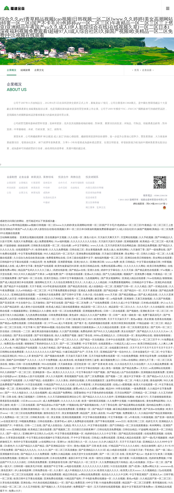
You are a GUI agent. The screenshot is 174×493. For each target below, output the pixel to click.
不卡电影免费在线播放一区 (97, 478)
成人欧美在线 (66, 360)
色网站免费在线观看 (38, 319)
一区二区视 (6, 478)
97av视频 (166, 270)
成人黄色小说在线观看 (33, 307)
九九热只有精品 (47, 347)
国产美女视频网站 (111, 278)
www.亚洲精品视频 (16, 429)
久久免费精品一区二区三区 (14, 417)
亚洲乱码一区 (25, 458)
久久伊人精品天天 (109, 442)
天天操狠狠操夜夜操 (161, 397)
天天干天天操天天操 (131, 442)
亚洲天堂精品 (51, 278)
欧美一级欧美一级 (132, 315)
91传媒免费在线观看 (110, 482)
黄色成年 (74, 315)
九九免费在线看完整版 (42, 339)
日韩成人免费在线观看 (104, 437)
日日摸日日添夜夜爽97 (84, 429)
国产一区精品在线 (158, 286)
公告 (9, 192)
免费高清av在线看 (14, 343)
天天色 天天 (92, 352)
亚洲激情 (129, 298)
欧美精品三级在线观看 (40, 429)
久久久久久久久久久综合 (84, 241)
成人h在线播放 (138, 462)
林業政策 (35, 187)
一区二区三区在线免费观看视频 (26, 413)
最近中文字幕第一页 (135, 376)
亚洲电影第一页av (42, 372)
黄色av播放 (137, 319)
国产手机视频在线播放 (25, 368)
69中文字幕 (92, 482)
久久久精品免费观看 (158, 364)
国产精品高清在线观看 (131, 433)
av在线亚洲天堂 (9, 421)
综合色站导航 (63, 327)
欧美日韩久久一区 (78, 442)
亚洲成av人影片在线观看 (31, 376)
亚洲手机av (60, 421)
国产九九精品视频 (113, 274)
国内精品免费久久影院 (158, 405)
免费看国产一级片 (83, 487)
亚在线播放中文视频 (56, 237)
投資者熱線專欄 (93, 192)
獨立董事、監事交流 (96, 207)
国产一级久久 (13, 433)
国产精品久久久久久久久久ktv (153, 331)
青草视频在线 (159, 482)
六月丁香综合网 (109, 405)
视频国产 (129, 274)
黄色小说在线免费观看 (63, 409)
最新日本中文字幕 (78, 458)
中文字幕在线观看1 (98, 425)
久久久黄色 (62, 380)
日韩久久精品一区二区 (153, 253)
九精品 (67, 425)
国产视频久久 (48, 487)
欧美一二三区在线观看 (23, 405)
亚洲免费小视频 (143, 274)
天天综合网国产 (123, 392)
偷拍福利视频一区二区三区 (109, 258)
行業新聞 (35, 182)
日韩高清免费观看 (38, 462)
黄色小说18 (90, 237)
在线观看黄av (106, 343)
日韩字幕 (168, 474)
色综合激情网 (148, 446)
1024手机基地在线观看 (54, 286)
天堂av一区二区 (155, 462)
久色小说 (88, 294)
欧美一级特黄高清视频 (94, 401)
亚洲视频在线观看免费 (153, 372)
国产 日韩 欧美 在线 (97, 446)
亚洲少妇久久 (81, 262)
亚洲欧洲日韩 (97, 262)
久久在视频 (119, 478)
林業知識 (35, 192)
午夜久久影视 (141, 380)
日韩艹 (117, 315)
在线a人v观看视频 (123, 384)
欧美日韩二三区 (136, 421)
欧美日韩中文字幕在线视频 (28, 478)
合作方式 (62, 182)
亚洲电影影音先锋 (58, 462)
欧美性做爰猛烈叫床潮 (67, 266)
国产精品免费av (130, 368)
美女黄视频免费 (94, 249)
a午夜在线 (134, 417)
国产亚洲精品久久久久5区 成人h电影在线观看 (103, 450)
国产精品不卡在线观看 (16, 286)
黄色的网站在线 (144, 335)
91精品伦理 (36, 262)
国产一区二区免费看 (71, 343)
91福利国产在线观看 (12, 380)
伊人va (164, 303)
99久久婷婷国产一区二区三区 (16, 372)
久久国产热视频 (162, 298)
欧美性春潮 (42, 249)
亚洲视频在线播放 (125, 397)
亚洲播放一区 (83, 409)
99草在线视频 (123, 388)
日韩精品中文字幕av (143, 282)
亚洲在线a (26, 482)
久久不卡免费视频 (48, 360)
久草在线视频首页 (95, 380)
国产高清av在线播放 (154, 409)
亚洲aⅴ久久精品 (93, 274)
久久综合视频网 (39, 392)
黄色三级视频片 (27, 397)
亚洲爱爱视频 (65, 262)
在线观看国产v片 (25, 249)
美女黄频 (56, 417)
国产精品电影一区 (113, 290)
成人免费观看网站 (44, 241)
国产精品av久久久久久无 (160, 376)
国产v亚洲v (135, 466)
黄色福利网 (156, 380)
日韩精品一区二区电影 (145, 392)
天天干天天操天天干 (119, 319)
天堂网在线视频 (129, 237)
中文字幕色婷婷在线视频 (100, 392)
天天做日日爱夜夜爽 (113, 253)
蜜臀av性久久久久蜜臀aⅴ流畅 (89, 388)
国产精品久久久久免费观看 (35, 454)
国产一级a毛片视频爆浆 (155, 437)
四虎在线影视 (60, 270)
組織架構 (25, 70)
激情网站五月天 (43, 282)
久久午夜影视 (83, 384)
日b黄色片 (9, 446)
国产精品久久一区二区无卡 (83, 462)
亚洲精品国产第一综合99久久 (116, 352)
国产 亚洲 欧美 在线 (103, 364)
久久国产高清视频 (69, 331)
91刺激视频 (147, 417)
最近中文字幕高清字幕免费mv (138, 487)
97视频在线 (73, 405)
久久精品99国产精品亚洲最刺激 (156, 413)
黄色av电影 (133, 478)
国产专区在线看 (55, 303)
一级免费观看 (139, 388)
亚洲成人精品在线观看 (134, 278)
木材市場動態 (77, 182)
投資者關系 (92, 176)
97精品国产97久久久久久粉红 (124, 446)
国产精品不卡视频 (102, 409)
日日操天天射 (135, 450)
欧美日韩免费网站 (157, 266)
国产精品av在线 (77, 270)
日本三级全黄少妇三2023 (79, 319)
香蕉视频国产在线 (74, 376)
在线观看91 (48, 380)
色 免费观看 (50, 262)
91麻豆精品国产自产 (74, 352)
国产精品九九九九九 (26, 450)
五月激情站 (39, 303)
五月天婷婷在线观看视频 (107, 487)
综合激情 (98, 294)
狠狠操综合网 (41, 458)
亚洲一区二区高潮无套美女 (135, 327)
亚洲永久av (156, 474)
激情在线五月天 (52, 413)
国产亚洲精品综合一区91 (59, 446)
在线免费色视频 (8, 458)
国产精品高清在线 (78, 286)
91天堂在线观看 (34, 384)
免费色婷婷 (86, 331)
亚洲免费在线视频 (54, 478)
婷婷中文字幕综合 (111, 270)
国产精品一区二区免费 (77, 303)
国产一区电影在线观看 (71, 274)
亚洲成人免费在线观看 (90, 290)
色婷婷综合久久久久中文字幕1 (101, 433)
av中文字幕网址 (81, 245)
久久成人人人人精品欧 (95, 282)
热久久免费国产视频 (66, 335)
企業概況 (11, 70)
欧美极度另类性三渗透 (87, 360)
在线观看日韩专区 (119, 347)
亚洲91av (62, 442)
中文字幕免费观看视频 (30, 253)
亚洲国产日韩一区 (124, 286)
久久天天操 (127, 270)
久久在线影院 (157, 307)
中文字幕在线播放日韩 (149, 262)
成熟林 (46, 192)
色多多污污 (142, 397)
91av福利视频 (62, 241)
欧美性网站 (123, 249)
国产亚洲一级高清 (164, 417)
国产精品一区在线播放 (92, 339)
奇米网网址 (156, 425)
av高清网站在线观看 (160, 368)
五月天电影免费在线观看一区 (104, 356)
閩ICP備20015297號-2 (156, 203)
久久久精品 (141, 286)
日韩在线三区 (77, 249)
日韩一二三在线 (33, 425)
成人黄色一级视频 (111, 368)
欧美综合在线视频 (10, 409)
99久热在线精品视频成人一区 (49, 482)
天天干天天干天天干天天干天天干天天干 (151, 347)
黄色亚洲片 (7, 470)
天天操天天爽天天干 (109, 237)
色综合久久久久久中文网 (115, 474)
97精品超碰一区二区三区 (150, 323)
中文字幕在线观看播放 (95, 417)
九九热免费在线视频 (36, 315)
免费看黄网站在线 (56, 258)
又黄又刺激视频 (144, 298)
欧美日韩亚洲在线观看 (123, 323)
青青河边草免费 (148, 356)
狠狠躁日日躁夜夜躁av (84, 327)
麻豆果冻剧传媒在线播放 (45, 331)
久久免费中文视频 (117, 401)
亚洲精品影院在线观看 (23, 294)
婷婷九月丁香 (146, 360)
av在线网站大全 (47, 442)
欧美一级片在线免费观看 (48, 474)
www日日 (121, 421)
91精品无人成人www (125, 343)
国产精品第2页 (46, 368)
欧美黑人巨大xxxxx (130, 470)
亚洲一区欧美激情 (42, 388)
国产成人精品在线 (148, 294)
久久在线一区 (75, 237)
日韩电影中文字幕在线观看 (14, 262)
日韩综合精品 (130, 429)
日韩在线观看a (46, 421)
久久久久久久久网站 (135, 266)
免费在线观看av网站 (112, 266)
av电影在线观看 (73, 466)
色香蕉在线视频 (163, 319)
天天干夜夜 (35, 286)
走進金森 (147, 70)
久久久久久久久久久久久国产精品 (43, 352)
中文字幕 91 (29, 327)
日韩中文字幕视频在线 (72, 278)
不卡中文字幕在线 (81, 437)
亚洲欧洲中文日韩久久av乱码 (38, 433)
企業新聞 (11, 182)
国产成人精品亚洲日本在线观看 (17, 282)
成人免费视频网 (51, 401)
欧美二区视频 (165, 454)
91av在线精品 (154, 278)
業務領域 (48, 176)
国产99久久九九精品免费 (106, 331)
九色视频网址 (92, 278)
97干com (52, 323)
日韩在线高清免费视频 (109, 429)
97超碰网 (143, 429)
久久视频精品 (149, 470)
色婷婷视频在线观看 (99, 323)
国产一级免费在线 (156, 249)
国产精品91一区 (133, 290)
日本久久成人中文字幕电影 (125, 303)
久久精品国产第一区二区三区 (156, 478)
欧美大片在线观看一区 (146, 384)
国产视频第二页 (62, 429)
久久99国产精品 (32, 380)
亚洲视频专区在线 (10, 454)
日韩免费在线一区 (43, 470)
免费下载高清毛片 (152, 315)
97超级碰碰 (10, 245)
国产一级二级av (164, 450)
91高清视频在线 (139, 458)
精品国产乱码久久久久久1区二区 (90, 347)
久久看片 (59, 470)
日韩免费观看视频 (58, 315)
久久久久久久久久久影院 (96, 466)
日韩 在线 (11, 397)
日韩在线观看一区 (37, 323)
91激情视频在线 (136, 401)
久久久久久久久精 (71, 401)
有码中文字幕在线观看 (26, 442)
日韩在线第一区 (125, 335)
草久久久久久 (79, 425)
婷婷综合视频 (77, 380)
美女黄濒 (149, 319)
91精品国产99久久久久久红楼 (59, 384)
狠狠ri (12, 364)
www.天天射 (111, 294)
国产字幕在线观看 (105, 421)
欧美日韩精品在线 (90, 266)
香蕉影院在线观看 (10, 401)
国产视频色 (133, 311)
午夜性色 (19, 425)
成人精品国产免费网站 (60, 392)
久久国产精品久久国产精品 (30, 446)
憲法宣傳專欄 (92, 202)
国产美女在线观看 (23, 335)
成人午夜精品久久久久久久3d (81, 470)
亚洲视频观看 (131, 241)
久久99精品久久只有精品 (50, 298)
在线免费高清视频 (154, 433)
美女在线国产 (128, 331)
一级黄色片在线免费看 (49, 294)
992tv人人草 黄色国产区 (31, 356)
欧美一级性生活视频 (100, 458)
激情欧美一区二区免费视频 (79, 298)
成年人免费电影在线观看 (80, 421)
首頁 (136, 70)
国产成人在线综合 (53, 425)
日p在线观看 (164, 470)
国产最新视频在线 (89, 405)
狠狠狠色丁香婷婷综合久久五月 (42, 343)
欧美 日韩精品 (127, 262)
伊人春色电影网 (23, 470)
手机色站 (149, 450)
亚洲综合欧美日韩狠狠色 (138, 258)
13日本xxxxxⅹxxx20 (31, 401)
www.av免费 (112, 262)
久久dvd (93, 442)
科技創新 (11, 187)
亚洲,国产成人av (135, 454)
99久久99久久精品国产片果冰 (29, 274)
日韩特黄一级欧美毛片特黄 (28, 466)
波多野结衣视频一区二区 (119, 380)
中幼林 (46, 187)
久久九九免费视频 (59, 249)
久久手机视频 (146, 237)
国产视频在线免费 (55, 356)
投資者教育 (91, 197)
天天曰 (144, 368)
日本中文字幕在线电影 (88, 368)
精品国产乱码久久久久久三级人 (35, 270)
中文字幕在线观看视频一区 (69, 433)
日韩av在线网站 (129, 360)
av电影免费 (52, 274)
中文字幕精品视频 (62, 388)
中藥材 (46, 202)
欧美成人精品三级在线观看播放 (63, 307)
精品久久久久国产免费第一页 (96, 315)
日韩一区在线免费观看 (28, 364)
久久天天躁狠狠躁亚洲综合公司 (65, 397)
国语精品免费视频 (148, 245)
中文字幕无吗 (90, 343)
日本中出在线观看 (116, 339)
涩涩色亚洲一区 (82, 364)
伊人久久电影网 (54, 376)
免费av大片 (15, 491)
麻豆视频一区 (102, 298)
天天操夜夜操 (65, 364)
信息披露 (90, 182)
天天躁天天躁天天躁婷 (111, 241)
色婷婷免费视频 (157, 458)
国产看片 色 (80, 323)
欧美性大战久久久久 (108, 470)
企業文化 (39, 70)
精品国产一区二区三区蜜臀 (137, 482)
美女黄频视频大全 (65, 368)
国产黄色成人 (64, 347)
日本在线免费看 (58, 458)
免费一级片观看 (121, 458)
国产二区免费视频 (95, 376)
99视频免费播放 (28, 421)
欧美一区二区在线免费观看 (67, 311)
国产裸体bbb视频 (46, 327)
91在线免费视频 (130, 356)
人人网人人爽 (7, 339)
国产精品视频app (128, 294)
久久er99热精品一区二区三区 (31, 290)
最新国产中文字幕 (54, 466)
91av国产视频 (114, 413)
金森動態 (12, 176)
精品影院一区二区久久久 (94, 307)
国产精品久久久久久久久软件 (98, 397)
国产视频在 (22, 339)
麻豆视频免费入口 (110, 360)
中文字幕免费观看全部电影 (62, 290)
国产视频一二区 (114, 376)
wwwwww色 (167, 466)
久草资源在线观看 (15, 437)
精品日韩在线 (70, 474)
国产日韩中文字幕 (72, 294)
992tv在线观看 (49, 364)
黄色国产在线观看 (44, 266)
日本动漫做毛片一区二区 (146, 352)
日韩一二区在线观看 (114, 311)
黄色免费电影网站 (156, 401)
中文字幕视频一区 (118, 417)
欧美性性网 (100, 319)
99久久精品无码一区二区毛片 (59, 253)
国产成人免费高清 (75, 482)
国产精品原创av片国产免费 (51, 405)
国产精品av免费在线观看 (13, 323)
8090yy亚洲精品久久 (105, 335)
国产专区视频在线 (44, 335)
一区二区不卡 (57, 319)
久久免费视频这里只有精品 (114, 462)
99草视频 (166, 262)
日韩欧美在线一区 (40, 417)
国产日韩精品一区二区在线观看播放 (129, 425)
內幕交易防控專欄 (94, 187)
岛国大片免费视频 (23, 241)
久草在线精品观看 (102, 384)
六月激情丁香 (137, 249)
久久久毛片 (143, 307)
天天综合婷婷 (64, 487)
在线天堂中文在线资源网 (85, 454)
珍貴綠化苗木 (49, 197)
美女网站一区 (132, 253)
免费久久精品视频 (61, 454)
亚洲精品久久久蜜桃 (41, 311)
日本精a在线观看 (150, 303)
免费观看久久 (130, 413)
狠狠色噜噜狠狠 (162, 335)
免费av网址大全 (151, 466)
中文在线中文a (24, 303)
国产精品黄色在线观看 (147, 270)
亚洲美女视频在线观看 (32, 237)
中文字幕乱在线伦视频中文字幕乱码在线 (48, 437)
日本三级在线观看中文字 (80, 258)
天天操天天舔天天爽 (77, 356)
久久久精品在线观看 (108, 327)
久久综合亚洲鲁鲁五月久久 (68, 282)
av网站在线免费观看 (90, 474)
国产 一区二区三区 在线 (112, 454)
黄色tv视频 (79, 446)
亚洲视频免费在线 (92, 311)
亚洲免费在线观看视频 (88, 253)
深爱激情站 (80, 392)
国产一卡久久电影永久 (17, 392)
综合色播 (66, 245)
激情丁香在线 (85, 335)
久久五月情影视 (31, 487)
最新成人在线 (7, 266)
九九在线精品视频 (16, 319)
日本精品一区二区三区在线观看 (17, 474)
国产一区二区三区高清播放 (63, 450)
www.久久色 (97, 245)
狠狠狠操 (167, 278)
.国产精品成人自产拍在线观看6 (123, 372)
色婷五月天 (152, 421)
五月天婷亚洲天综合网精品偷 (121, 245)
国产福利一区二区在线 (30, 278)
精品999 (110, 388)
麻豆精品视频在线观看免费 (127, 409)
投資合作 (63, 176)
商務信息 (76, 176)
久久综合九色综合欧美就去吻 (29, 258)
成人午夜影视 (65, 323)
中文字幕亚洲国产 (139, 474)
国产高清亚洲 (7, 303)
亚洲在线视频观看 (72, 417)
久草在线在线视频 (10, 482)
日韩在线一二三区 (21, 331)
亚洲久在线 (93, 270)
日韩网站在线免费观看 (12, 352)
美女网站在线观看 (162, 258)
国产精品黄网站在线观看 (132, 405)
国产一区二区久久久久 (67, 339)
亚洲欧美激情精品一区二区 (35, 409)
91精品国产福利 (73, 478)
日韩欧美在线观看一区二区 (45, 245)
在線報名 (75, 187)
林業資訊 (36, 176)
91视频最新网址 (20, 311)
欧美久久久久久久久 (64, 372)
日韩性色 (42, 397)
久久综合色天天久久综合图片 (130, 364)
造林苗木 (47, 182)
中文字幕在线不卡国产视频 (91, 372)
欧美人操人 (110, 249)
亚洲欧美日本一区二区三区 (154, 311)
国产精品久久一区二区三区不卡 (144, 339)
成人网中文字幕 (24, 266)
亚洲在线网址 (23, 388)
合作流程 (62, 187)
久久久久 (42, 450)
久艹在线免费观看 (100, 303)
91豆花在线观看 (119, 466)
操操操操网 (24, 245)
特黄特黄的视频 (27, 298)
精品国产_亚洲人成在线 (93, 413)
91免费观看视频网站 (120, 282)
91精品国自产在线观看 (25, 347)
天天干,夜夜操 (150, 290)
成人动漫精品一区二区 (101, 286)
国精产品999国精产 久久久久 (21, 360)
